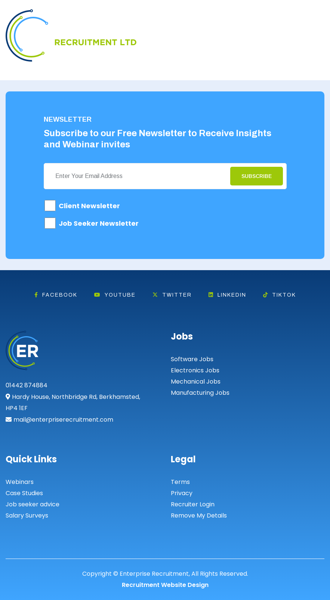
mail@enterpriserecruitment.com (63, 419)
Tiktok (279, 295)
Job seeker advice (32, 504)
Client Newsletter (89, 205)
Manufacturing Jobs (200, 392)
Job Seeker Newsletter (99, 223)
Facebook (55, 295)
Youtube (115, 295)
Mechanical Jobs (195, 381)
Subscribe (256, 176)
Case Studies (24, 493)
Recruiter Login (193, 504)
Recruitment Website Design (165, 585)
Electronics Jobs (195, 370)
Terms (180, 482)
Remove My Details (199, 515)
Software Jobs (192, 359)
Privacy (181, 493)
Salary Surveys (27, 515)
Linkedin (227, 295)
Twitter (172, 295)
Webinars (20, 482)
